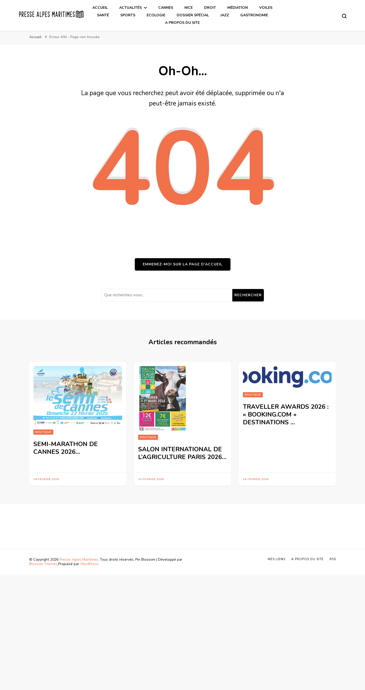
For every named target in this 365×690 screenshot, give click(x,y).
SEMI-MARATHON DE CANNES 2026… (65, 448)
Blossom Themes (43, 563)
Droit (210, 7)
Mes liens (276, 559)
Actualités (130, 7)
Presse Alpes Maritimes (78, 559)
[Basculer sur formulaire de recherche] (344, 16)
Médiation (237, 7)
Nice (188, 7)
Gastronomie (254, 15)
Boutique (43, 432)
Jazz (224, 15)
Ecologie (156, 15)
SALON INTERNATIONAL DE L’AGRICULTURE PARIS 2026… (182, 453)
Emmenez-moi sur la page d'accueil (182, 264)
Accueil (100, 7)
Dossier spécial (193, 15)
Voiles (265, 7)
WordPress (89, 563)
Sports (127, 15)
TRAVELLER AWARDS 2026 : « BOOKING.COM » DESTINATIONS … (286, 414)
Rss (333, 559)
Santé (103, 15)
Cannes (165, 7)
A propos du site (182, 22)
